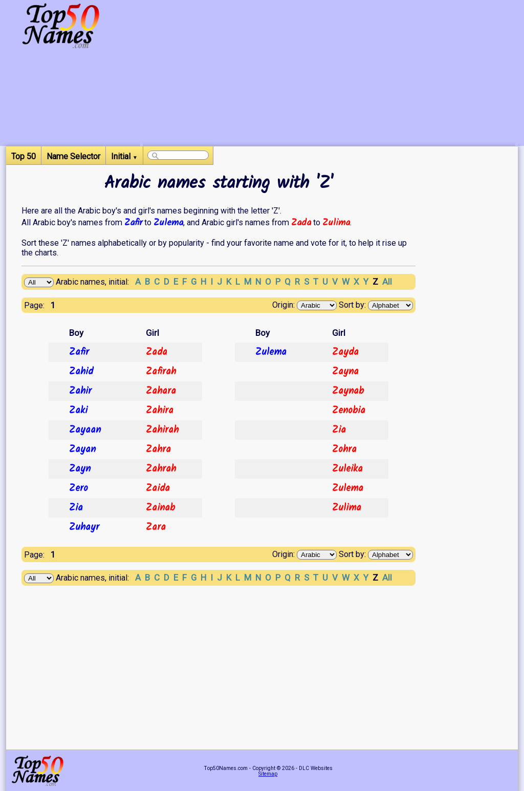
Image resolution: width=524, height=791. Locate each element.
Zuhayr (84, 527)
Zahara (161, 391)
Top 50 (23, 156)
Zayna (345, 371)
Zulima (336, 223)
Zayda (345, 352)
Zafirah (161, 371)
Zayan (82, 449)
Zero (78, 488)
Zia (76, 508)
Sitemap (267, 774)
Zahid (81, 371)
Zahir (80, 391)
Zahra (158, 449)
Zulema (168, 223)
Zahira (159, 410)
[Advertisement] (329, 74)
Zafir (133, 223)
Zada (301, 223)
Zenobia (348, 410)
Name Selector (73, 156)
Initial (124, 156)
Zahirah (162, 430)
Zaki (78, 410)
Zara (156, 527)
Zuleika (347, 469)
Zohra (344, 449)
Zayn (80, 469)
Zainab (160, 508)
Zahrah (161, 469)
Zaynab (348, 391)
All (387, 281)
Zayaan (85, 430)
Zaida (158, 488)
